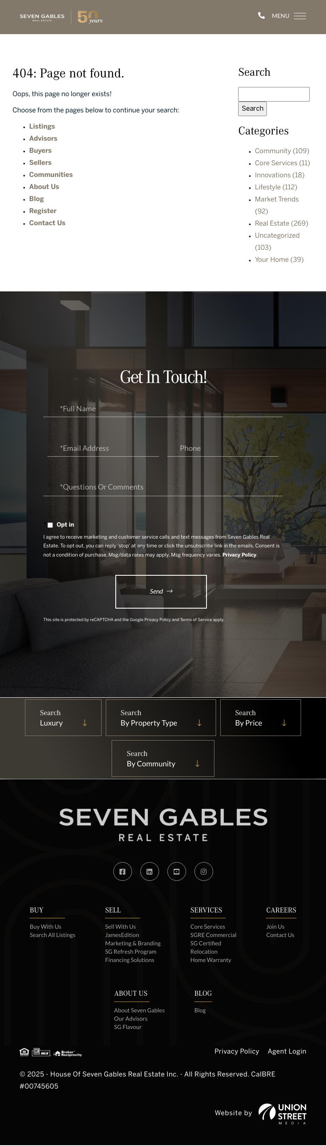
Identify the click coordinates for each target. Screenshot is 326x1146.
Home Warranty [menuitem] (211, 960)
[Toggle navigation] (284, 16)
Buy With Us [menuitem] (45, 927)
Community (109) (282, 152)
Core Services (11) (282, 164)
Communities (51, 175)
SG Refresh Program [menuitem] (131, 952)
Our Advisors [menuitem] (130, 1019)
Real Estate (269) (281, 224)
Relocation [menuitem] (204, 952)
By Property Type (148, 723)
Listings (42, 127)
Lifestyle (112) (276, 188)
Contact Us (47, 224)
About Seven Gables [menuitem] (139, 1010)
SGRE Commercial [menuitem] (214, 935)
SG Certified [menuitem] (206, 943)
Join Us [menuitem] (276, 927)
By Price (249, 723)
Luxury (50, 723)
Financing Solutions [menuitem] (129, 960)
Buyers (40, 151)
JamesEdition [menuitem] (122, 935)
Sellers (40, 163)
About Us (44, 187)
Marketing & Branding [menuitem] (133, 943)
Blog (36, 199)
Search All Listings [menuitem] (52, 935)
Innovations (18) (279, 176)
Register (43, 212)
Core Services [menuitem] (208, 927)
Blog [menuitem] (200, 1010)
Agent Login (286, 1053)
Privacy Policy (239, 555)
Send (156, 591)
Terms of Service (196, 621)
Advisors (43, 139)
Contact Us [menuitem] (281, 935)
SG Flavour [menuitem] (128, 1027)
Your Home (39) (279, 260)
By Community (151, 764)
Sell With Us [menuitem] (120, 927)
